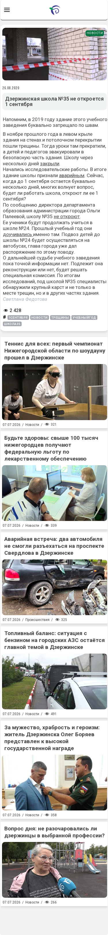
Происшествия (37, 620)
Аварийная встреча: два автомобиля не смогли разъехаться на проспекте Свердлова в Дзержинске (54, 546)
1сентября (18, 318)
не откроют (67, 216)
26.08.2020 (11, 88)
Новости (95, 33)
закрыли (49, 163)
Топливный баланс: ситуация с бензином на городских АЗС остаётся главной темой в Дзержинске (54, 640)
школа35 (12, 324)
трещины (60, 318)
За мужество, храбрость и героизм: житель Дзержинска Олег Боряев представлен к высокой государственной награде (52, 738)
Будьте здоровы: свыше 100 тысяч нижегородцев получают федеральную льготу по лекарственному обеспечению (51, 448)
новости (39, 318)
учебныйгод (84, 318)
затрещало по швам (75, 125)
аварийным (71, 175)
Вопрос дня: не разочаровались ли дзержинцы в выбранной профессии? (54, 832)
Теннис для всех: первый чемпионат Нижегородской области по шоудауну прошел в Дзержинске (54, 350)
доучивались (18, 234)
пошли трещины (21, 146)
